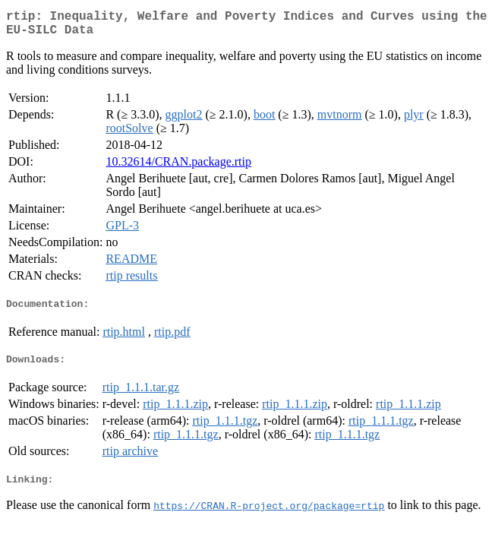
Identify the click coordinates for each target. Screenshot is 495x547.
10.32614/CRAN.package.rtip (178, 167)
